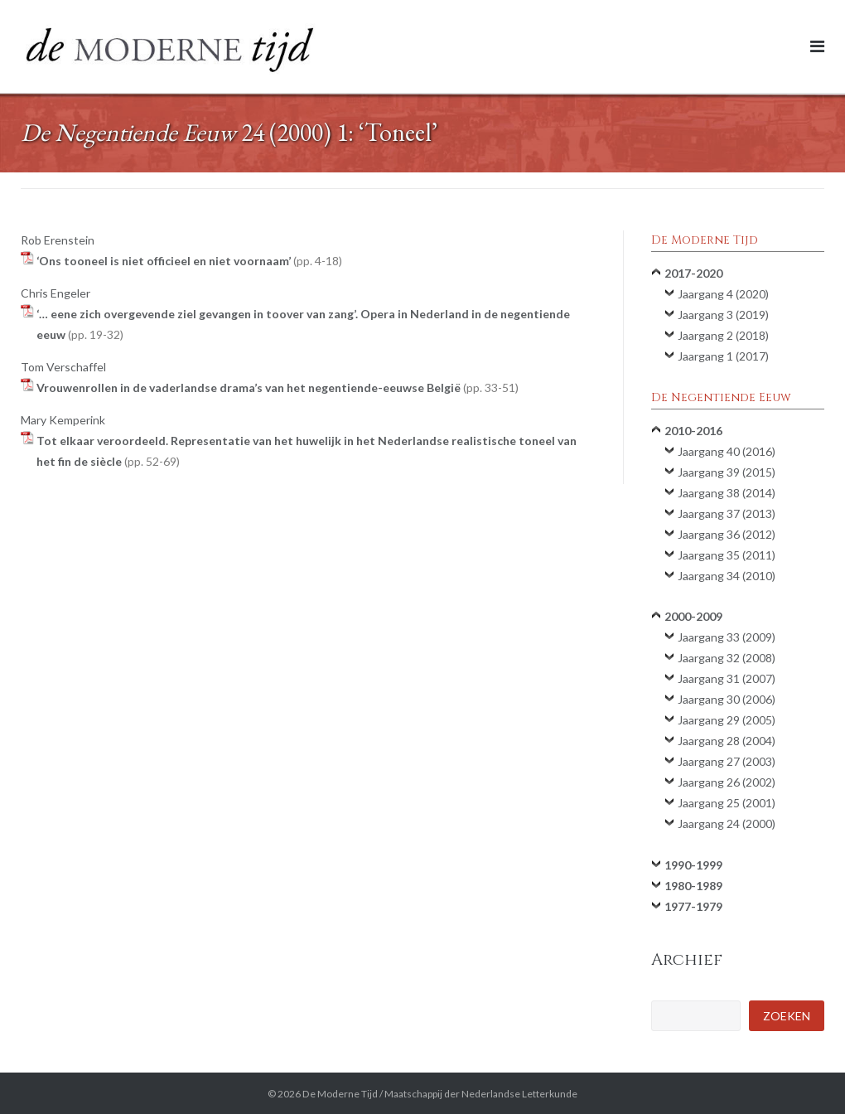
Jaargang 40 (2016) (726, 451)
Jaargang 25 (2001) (726, 803)
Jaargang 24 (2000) (726, 823)
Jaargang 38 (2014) (726, 493)
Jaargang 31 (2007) (726, 678)
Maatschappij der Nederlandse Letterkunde (480, 1093)
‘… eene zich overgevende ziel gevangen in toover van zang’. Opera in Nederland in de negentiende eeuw (303, 324)
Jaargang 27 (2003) (726, 761)
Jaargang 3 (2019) (723, 315)
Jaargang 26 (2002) (726, 782)
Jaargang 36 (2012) (726, 534)
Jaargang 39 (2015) (726, 472)
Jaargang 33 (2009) (726, 637)
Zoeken (786, 1016)
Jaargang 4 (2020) (723, 294)
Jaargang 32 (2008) (726, 658)
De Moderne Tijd (340, 1093)
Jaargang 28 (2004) (726, 741)
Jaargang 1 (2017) (723, 356)
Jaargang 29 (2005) (726, 720)
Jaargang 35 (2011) (726, 555)
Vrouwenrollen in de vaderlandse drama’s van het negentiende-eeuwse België (277, 387)
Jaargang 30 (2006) (726, 699)
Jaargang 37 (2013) (726, 513)
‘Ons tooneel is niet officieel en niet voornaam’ (189, 261)
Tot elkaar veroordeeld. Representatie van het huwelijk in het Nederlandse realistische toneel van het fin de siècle (306, 450)
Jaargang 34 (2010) (726, 576)
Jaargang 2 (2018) (723, 335)
